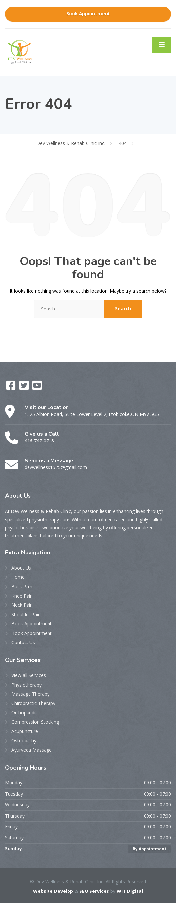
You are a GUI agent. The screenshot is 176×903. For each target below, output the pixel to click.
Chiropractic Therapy (33, 703)
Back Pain (21, 586)
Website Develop (53, 891)
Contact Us (23, 642)
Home (18, 577)
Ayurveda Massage (31, 750)
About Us (21, 568)
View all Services (28, 675)
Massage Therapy (30, 694)
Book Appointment (88, 14)
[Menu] (161, 45)
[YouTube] (37, 387)
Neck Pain (22, 605)
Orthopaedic (24, 713)
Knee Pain (22, 596)
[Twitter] (24, 387)
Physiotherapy (26, 685)
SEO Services (94, 891)
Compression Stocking (35, 722)
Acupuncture (24, 731)
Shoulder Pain (26, 614)
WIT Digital (130, 891)
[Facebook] (11, 387)
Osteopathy (23, 740)
